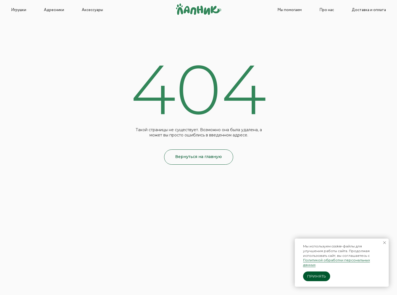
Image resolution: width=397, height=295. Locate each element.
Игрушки (18, 10)
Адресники (54, 10)
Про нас (326, 10)
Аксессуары (92, 10)
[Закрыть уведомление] (384, 242)
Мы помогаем (289, 10)
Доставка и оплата (369, 10)
